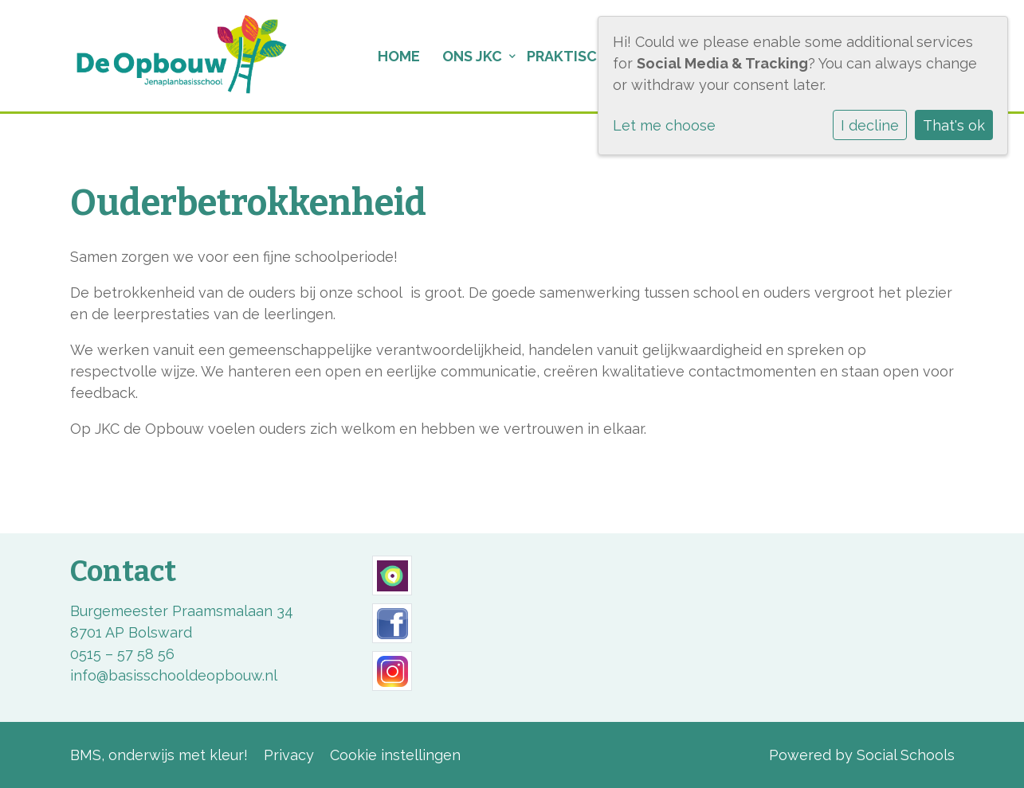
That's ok (954, 125)
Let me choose (664, 125)
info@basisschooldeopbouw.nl (173, 675)
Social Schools (906, 755)
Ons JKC (472, 56)
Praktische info (590, 56)
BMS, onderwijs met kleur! (159, 755)
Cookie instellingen (395, 755)
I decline (870, 125)
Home (399, 56)
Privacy (289, 755)
